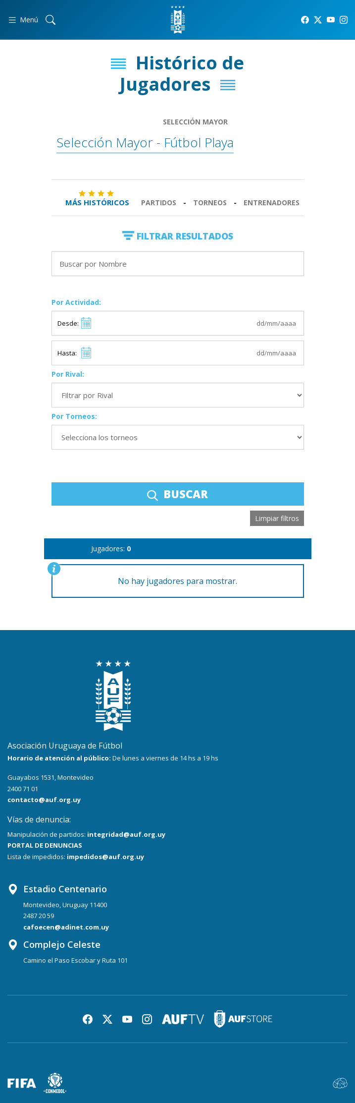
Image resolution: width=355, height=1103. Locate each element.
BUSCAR (177, 493)
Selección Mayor (195, 121)
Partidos (158, 202)
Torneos (210, 202)
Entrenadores (272, 202)
